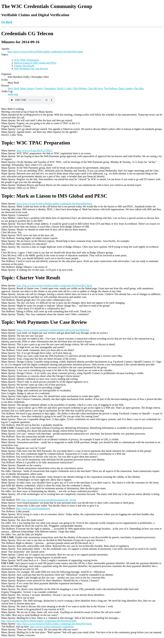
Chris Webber (79, 88)
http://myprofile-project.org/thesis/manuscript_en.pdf (48, 499)
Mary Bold (13, 88)
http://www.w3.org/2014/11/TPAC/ (35, 150)
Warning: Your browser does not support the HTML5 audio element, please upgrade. (32, 100)
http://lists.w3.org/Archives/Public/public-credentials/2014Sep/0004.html (54, 203)
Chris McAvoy (95, 88)
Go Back (6, 22)
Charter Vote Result (24, 65)
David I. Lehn (64, 88)
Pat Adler (139, 88)
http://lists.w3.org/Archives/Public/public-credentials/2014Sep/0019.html (54, 623)
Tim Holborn (110, 88)
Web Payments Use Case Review (31, 68)
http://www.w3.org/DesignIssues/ (33, 508)
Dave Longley (126, 88)
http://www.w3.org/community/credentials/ (52, 626)
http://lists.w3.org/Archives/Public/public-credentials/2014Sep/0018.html (38, 620)
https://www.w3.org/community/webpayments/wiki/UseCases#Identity (53, 330)
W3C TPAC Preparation (26, 60)
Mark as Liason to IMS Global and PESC (35, 62)
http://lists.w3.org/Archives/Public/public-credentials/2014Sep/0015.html (54, 285)
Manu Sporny (27, 88)
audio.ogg (13, 94)
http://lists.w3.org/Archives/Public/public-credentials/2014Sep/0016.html (45, 51)
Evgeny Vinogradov (45, 88)
